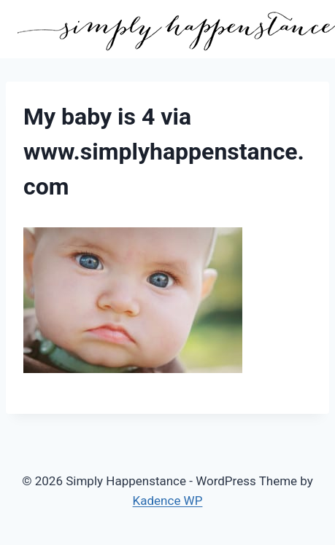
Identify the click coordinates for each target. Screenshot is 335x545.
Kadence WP (168, 500)
